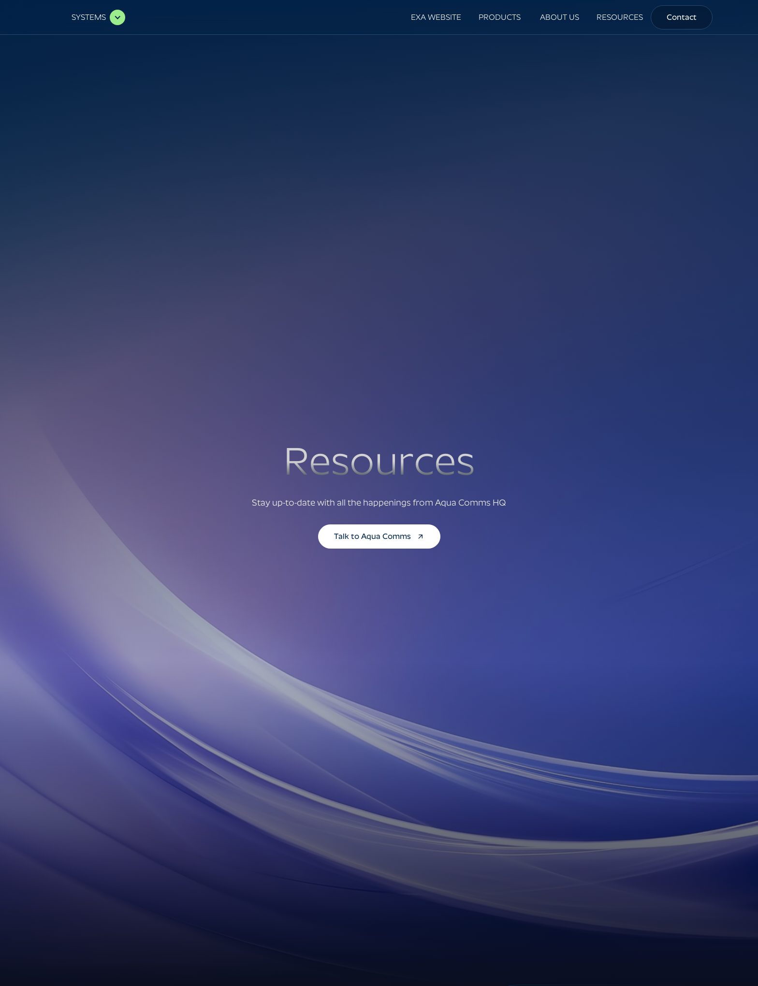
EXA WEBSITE (436, 17)
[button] (93, 17)
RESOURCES (620, 17)
